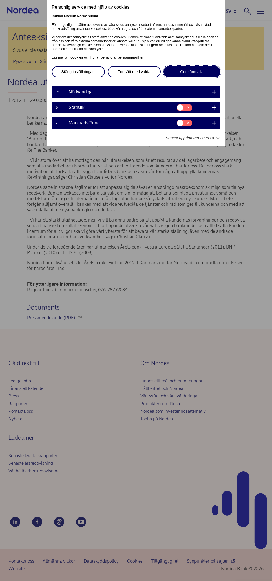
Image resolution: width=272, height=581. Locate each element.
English (70, 16)
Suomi (93, 16)
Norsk (82, 16)
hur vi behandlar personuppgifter (117, 57)
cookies (77, 57)
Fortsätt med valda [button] (134, 72)
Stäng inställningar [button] (77, 72)
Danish (57, 16)
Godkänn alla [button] (192, 72)
